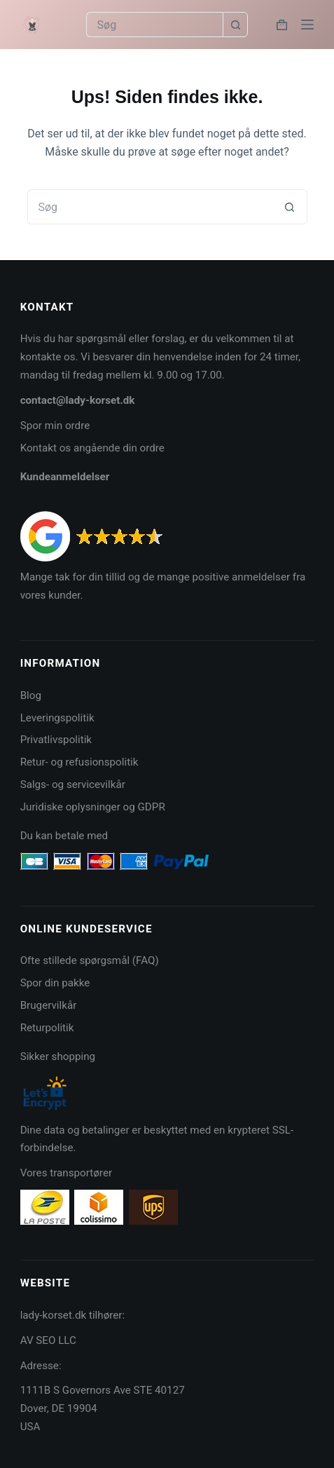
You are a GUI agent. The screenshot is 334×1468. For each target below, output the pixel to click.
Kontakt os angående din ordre (92, 448)
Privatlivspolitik (56, 739)
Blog (30, 695)
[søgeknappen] (235, 24)
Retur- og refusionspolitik (79, 762)
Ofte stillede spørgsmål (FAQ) (89, 960)
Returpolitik (47, 1027)
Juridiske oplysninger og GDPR (92, 807)
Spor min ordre (55, 425)
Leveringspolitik (57, 718)
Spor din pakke (55, 983)
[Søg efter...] (154, 24)
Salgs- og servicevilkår (72, 784)
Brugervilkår (48, 1005)
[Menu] (307, 24)
